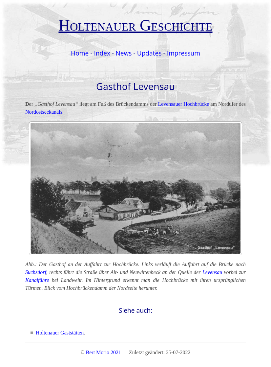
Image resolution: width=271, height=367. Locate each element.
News (123, 53)
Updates (149, 53)
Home (80, 53)
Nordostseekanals (43, 112)
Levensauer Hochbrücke (183, 104)
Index (102, 53)
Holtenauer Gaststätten (60, 332)
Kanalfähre (37, 280)
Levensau (212, 272)
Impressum (183, 53)
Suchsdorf (35, 272)
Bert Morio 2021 (103, 352)
